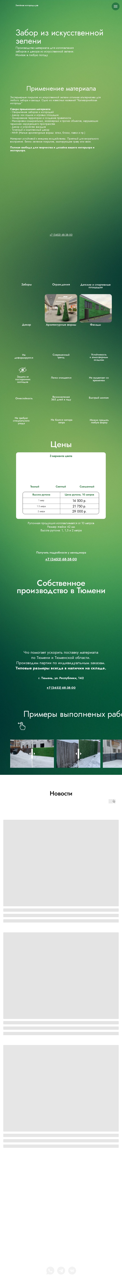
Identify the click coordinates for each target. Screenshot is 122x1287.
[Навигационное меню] (115, 6)
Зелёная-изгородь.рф (66, 1175)
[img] (12, 5)
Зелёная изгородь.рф (26, 5)
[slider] (32, 754)
